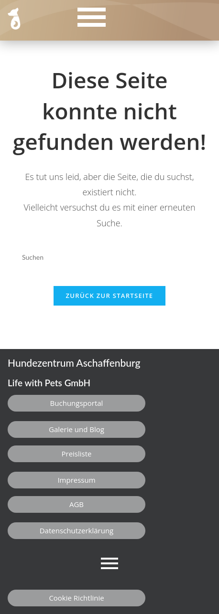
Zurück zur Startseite (109, 295)
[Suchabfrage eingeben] (109, 256)
